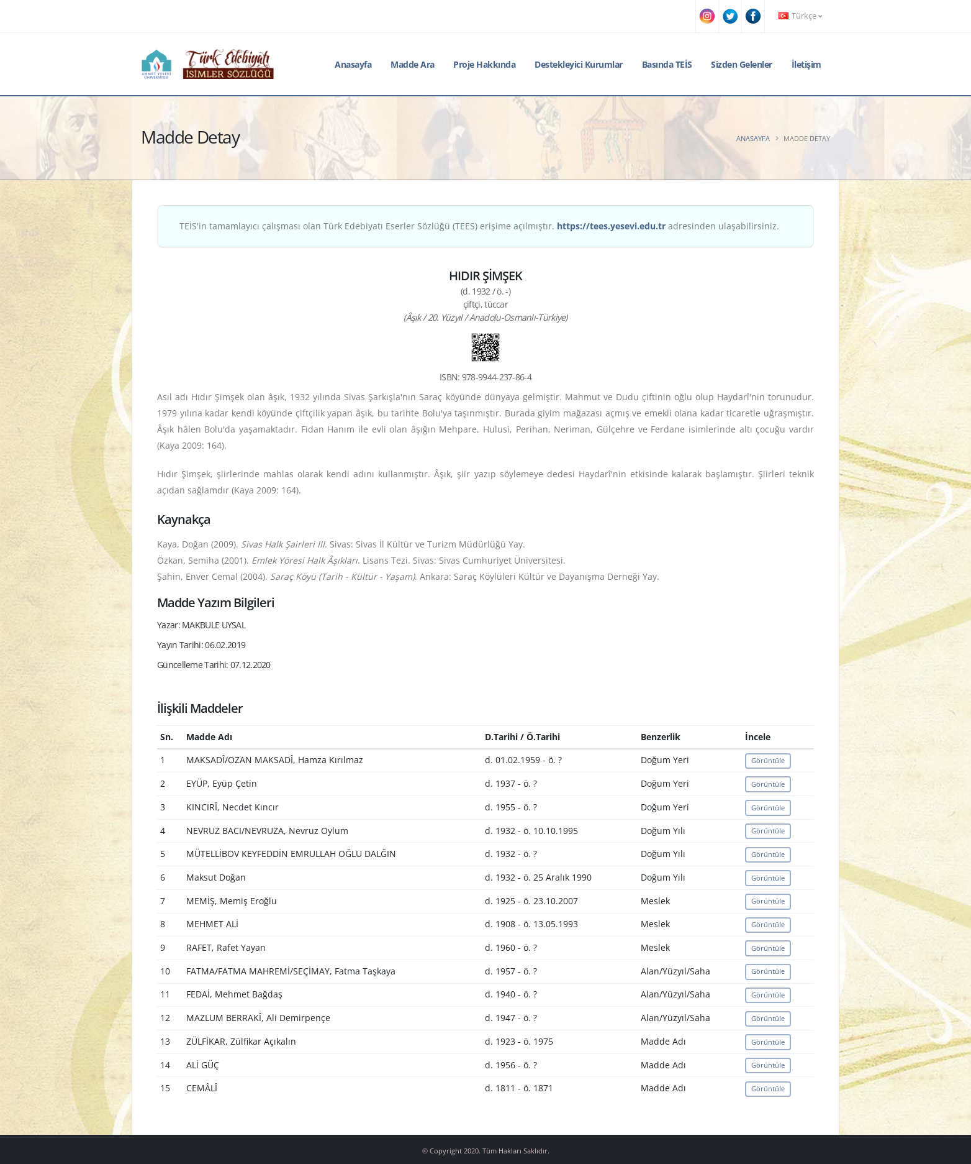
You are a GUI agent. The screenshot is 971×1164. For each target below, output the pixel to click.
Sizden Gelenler (741, 64)
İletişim (806, 64)
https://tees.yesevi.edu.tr (611, 226)
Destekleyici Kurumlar (579, 64)
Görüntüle (768, 760)
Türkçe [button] (800, 16)
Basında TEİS (667, 64)
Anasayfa (353, 64)
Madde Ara (413, 64)
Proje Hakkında (484, 64)
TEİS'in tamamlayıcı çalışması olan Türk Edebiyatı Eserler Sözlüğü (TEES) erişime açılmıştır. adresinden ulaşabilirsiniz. (479, 226)
